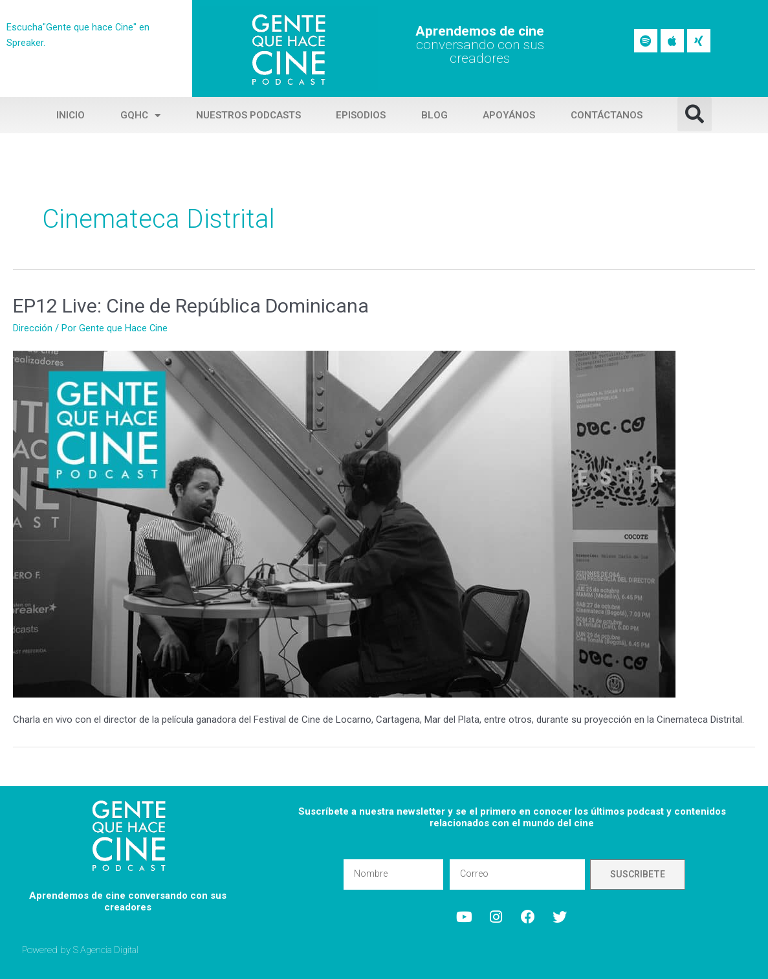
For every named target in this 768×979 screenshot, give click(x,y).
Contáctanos (606, 115)
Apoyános (509, 115)
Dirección (32, 328)
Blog (434, 115)
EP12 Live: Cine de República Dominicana (191, 305)
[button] (694, 114)
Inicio (70, 115)
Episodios (361, 115)
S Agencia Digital (107, 949)
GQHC (140, 115)
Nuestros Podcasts (248, 115)
